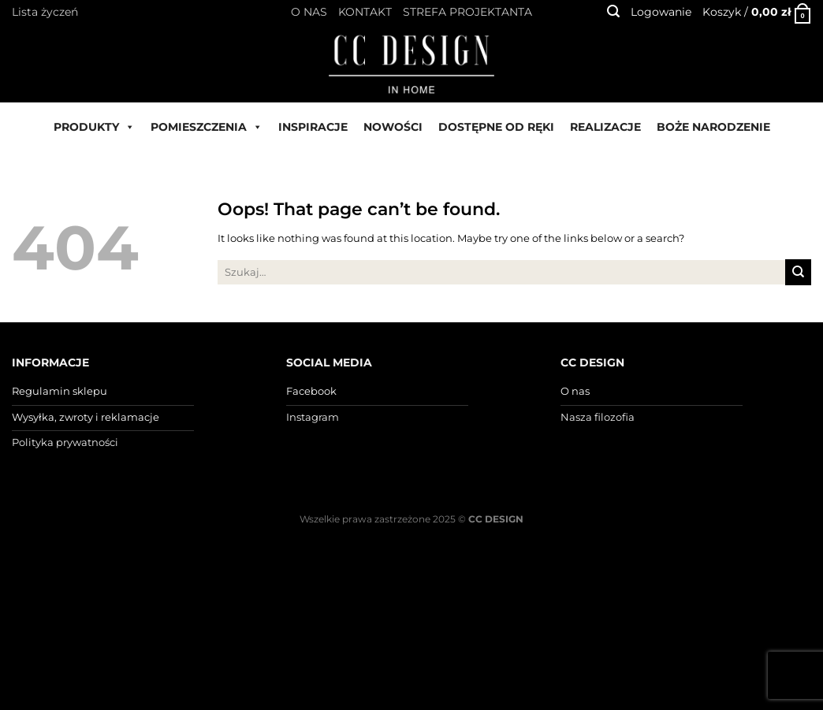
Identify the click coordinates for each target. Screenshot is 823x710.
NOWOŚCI (393, 127)
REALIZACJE (605, 127)
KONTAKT (365, 12)
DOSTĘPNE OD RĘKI (496, 127)
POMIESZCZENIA (207, 127)
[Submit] (798, 271)
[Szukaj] (613, 11)
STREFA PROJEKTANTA (467, 12)
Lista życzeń (45, 12)
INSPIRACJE (313, 127)
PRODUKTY (94, 127)
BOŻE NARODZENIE (713, 127)
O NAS (309, 12)
